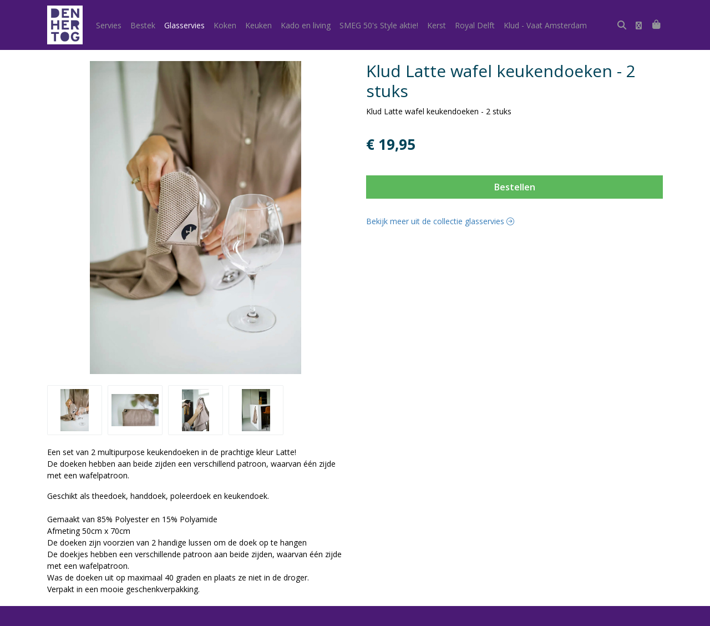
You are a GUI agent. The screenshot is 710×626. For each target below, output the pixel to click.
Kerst (436, 25)
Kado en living (306, 25)
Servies (108, 25)
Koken (225, 25)
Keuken (258, 25)
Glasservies (184, 25)
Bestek (142, 25)
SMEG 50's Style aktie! (378, 25)
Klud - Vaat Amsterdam (545, 25)
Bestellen (514, 187)
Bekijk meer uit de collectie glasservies (440, 221)
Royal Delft (475, 25)
